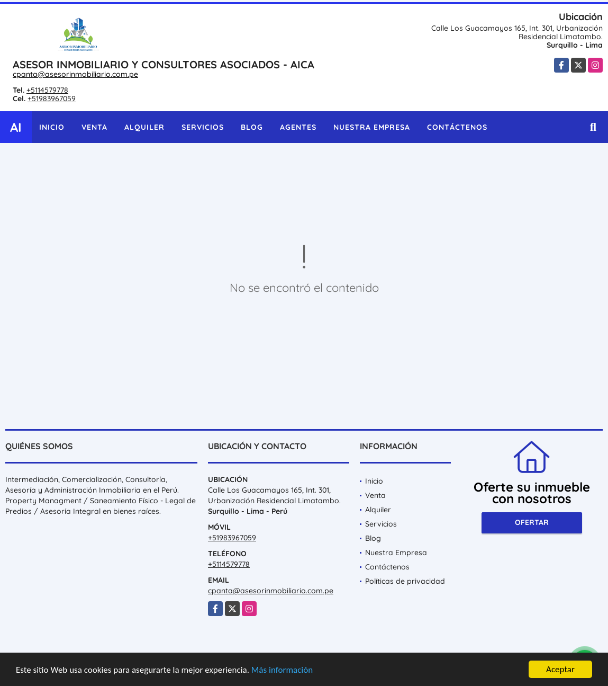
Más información (282, 670)
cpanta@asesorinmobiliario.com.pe (75, 74)
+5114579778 (47, 90)
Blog (252, 127)
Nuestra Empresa (371, 127)
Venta (94, 127)
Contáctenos (457, 127)
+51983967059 (52, 98)
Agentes (298, 127)
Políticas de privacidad (405, 581)
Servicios (203, 127)
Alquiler (144, 127)
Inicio (52, 127)
